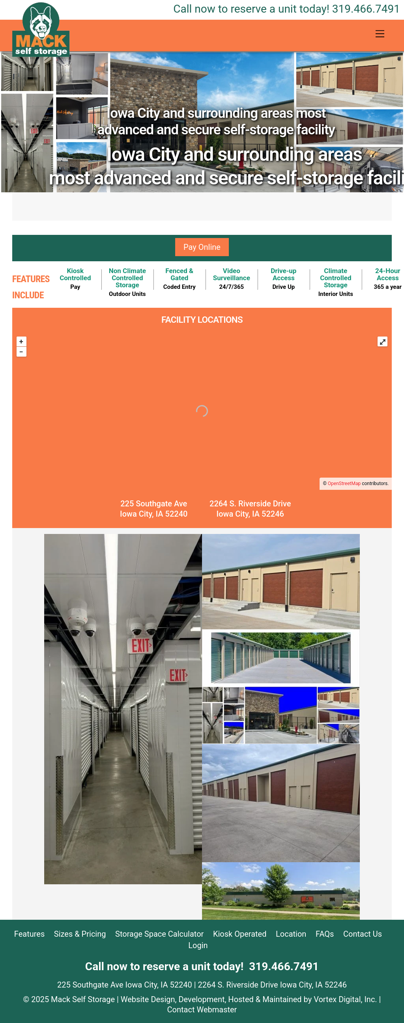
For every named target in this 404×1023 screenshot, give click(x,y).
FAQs (325, 934)
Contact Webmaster (202, 1009)
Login (198, 945)
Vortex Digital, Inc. (345, 999)
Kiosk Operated (240, 934)
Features (29, 934)
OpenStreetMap (344, 483)
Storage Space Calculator (159, 934)
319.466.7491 (286, 8)
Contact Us (362, 934)
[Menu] (380, 34)
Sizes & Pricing (80, 934)
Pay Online (202, 247)
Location (291, 934)
